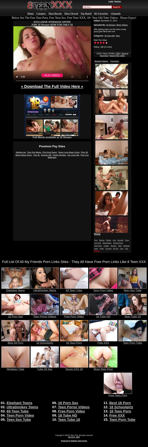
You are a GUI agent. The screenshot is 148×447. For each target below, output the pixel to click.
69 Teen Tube (74, 289)
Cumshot (108, 248)
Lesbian (106, 246)
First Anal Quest (49, 152)
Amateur (113, 246)
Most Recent (55, 13)
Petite (102, 248)
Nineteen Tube (15, 368)
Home (30, 13)
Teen (118, 36)
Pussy (127, 240)
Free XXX (103, 341)
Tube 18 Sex (45, 368)
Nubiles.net (21, 152)
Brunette (120, 240)
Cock (121, 248)
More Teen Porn (103, 368)
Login (110, 1)
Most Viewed (71, 13)
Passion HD (46, 155)
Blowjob (102, 240)
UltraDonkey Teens (45, 289)
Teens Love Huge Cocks (69, 152)
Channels (116, 13)
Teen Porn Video (103, 289)
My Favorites (101, 13)
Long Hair (97, 243)
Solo (126, 248)
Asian (96, 248)
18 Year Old (109, 36)
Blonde (108, 240)
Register (117, 1)
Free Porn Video (74, 315)
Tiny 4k (36, 155)
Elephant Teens (15, 289)
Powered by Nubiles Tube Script (74, 441)
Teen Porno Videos (45, 315)
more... (98, 251)
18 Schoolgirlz (45, 341)
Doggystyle (98, 246)
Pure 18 (84, 152)
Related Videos (101, 61)
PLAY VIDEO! (52, 75)
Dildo (120, 246)
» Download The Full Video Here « (52, 86)
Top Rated (86, 13)
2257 (118, 54)
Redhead (126, 246)
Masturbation (107, 243)
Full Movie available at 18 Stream (52, 136)
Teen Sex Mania (34, 152)
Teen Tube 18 (132, 315)
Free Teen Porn (118, 394)
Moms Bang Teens (24, 155)
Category (41, 13)
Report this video (117, 56)
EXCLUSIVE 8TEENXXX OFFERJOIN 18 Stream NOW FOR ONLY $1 (52, 23)
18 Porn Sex (15, 315)
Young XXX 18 (74, 368)
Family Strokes (59, 155)
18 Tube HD (103, 315)
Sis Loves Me (73, 155)
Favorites (115, 61)
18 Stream (110, 25)
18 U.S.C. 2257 (74, 437)
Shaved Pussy (118, 243)
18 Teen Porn (74, 341)
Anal (114, 240)
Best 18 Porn (15, 341)
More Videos (122, 25)
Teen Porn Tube (132, 341)
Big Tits (115, 248)
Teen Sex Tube (132, 289)
